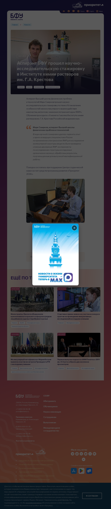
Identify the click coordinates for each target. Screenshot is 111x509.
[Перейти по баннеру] (55, 254)
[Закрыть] (74, 228)
